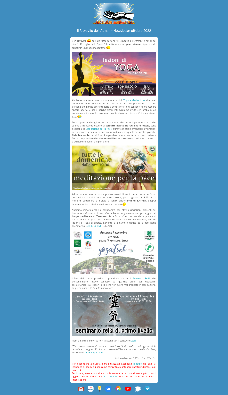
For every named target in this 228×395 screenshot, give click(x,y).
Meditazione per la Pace (99, 128)
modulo (137, 363)
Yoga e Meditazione (134, 100)
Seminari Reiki (141, 278)
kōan (133, 340)
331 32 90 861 (93, 226)
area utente (110, 376)
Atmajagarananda (95, 352)
